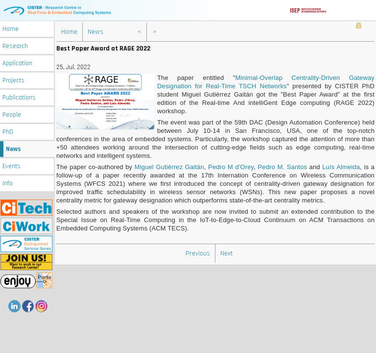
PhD (7, 132)
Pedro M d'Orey (231, 167)
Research (15, 46)
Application (17, 63)
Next (226, 253)
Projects (13, 80)
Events (11, 166)
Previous (198, 253)
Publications (19, 98)
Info (7, 183)
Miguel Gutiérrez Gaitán (169, 167)
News (13, 149)
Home (10, 29)
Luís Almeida (341, 167)
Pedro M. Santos (282, 167)
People (11, 115)
